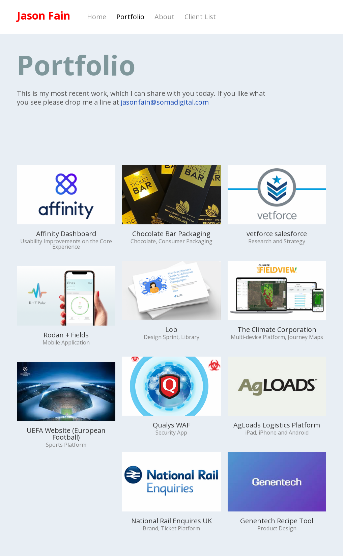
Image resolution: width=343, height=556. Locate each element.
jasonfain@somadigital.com (165, 102)
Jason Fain (43, 15)
